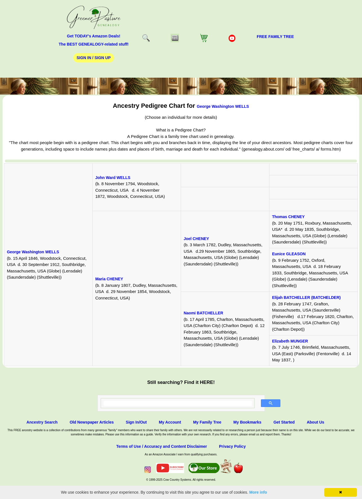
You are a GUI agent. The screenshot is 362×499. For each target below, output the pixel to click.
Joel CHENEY (196, 238)
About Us (315, 422)
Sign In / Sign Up (94, 57)
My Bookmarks (247, 422)
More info (258, 492)
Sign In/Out (136, 422)
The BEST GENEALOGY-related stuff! (94, 44)
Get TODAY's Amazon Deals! (93, 36)
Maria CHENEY (109, 279)
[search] (178, 403)
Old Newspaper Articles (92, 422)
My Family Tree (207, 422)
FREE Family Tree (275, 36)
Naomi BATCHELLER (203, 313)
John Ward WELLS (112, 177)
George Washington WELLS (223, 106)
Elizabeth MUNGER (290, 341)
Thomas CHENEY (288, 216)
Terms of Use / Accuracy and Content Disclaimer (161, 446)
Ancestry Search (42, 422)
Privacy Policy (232, 446)
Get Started (283, 422)
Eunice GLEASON (288, 254)
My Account (170, 422)
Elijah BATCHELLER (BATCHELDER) (306, 297)
